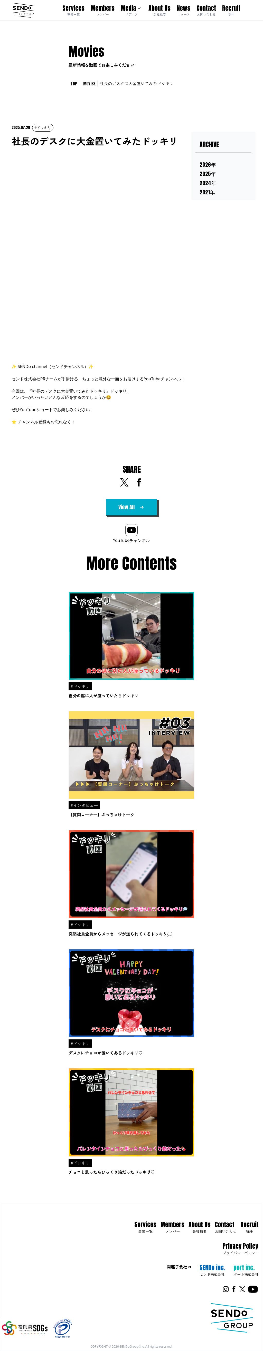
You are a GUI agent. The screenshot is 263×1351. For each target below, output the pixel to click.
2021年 (207, 192)
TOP (74, 84)
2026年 (208, 164)
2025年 (208, 173)
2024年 (208, 183)
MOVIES (89, 84)
